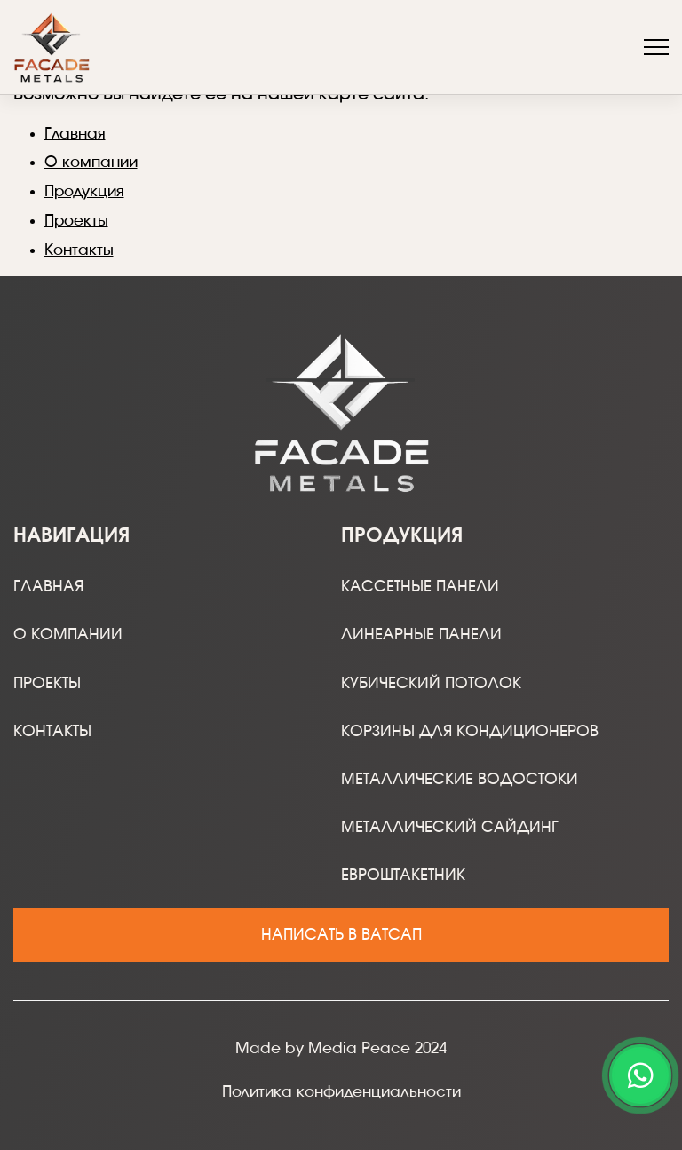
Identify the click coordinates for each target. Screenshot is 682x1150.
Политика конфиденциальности (341, 1091)
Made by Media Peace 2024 (341, 1048)
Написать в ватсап (341, 934)
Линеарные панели (421, 634)
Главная (75, 133)
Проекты (76, 220)
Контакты (79, 250)
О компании (91, 162)
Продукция (84, 191)
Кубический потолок (431, 683)
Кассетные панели (420, 586)
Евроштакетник (403, 875)
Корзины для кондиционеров (470, 731)
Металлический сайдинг (450, 827)
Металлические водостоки (459, 779)
